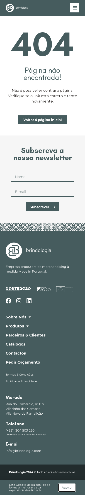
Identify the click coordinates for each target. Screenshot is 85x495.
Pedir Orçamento (23, 362)
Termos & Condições (20, 374)
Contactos (16, 353)
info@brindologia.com (23, 451)
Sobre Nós (18, 317)
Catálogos (15, 344)
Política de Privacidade (21, 381)
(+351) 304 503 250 (20, 430)
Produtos (17, 326)
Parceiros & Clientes (26, 335)
